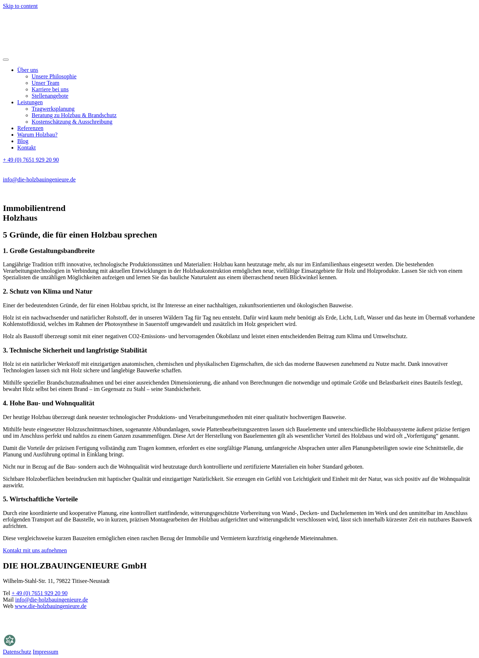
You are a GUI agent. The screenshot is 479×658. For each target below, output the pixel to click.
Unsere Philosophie (54, 76)
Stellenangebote (50, 96)
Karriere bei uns (50, 89)
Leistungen (30, 102)
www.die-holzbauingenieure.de (51, 606)
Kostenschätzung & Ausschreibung (72, 122)
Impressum (45, 652)
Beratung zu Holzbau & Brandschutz (74, 115)
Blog (22, 141)
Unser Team (45, 83)
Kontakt (26, 147)
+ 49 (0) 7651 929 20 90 (31, 160)
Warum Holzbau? (37, 135)
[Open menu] (6, 60)
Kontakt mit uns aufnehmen (35, 550)
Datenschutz (17, 652)
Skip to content (20, 6)
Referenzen (30, 128)
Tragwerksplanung (53, 109)
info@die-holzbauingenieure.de (39, 179)
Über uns (27, 70)
